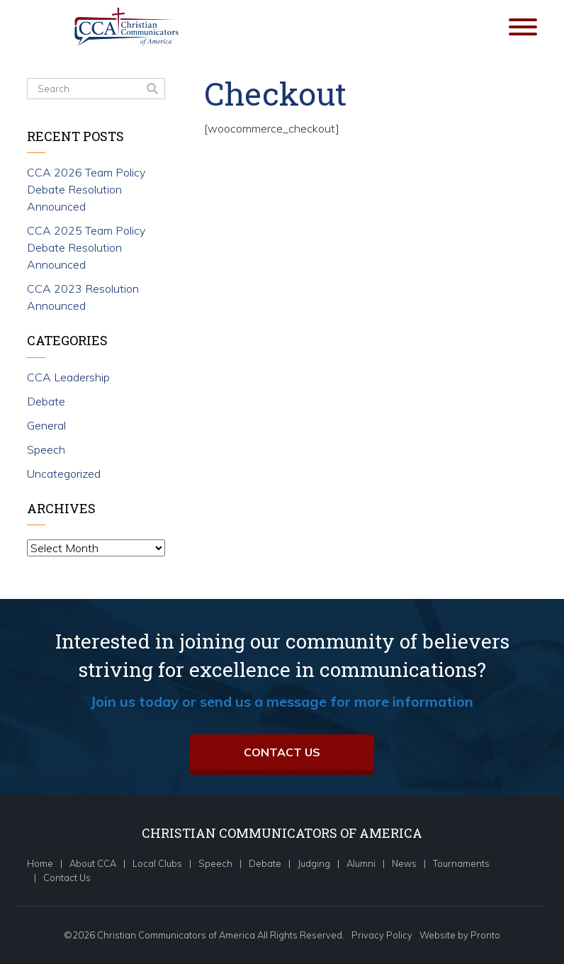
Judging (314, 863)
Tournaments (461, 863)
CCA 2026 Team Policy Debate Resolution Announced (86, 189)
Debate (46, 401)
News (404, 863)
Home (40, 863)
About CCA (92, 863)
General (46, 425)
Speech (46, 449)
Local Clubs (157, 863)
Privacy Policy (381, 935)
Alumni (361, 863)
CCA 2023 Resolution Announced (83, 297)
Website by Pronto (459, 935)
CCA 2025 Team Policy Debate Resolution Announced (86, 247)
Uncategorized (64, 473)
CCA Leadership (68, 377)
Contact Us (282, 752)
